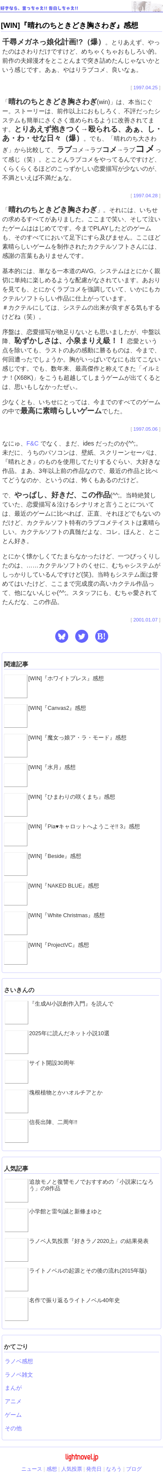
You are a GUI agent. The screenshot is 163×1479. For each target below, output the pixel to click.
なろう (114, 1469)
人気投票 (71, 1469)
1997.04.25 (145, 87)
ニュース (31, 1469)
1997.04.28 (145, 195)
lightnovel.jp (81, 1457)
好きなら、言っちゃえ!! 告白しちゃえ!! (39, 8)
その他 (13, 1428)
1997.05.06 (145, 429)
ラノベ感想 (19, 1361)
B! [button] (101, 636)
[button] (61, 636)
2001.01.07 (145, 619)
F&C (33, 443)
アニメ (13, 1401)
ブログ (134, 1469)
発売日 (94, 1469)
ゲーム (13, 1415)
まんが (13, 1388)
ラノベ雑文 (19, 1375)
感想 (52, 1469)
